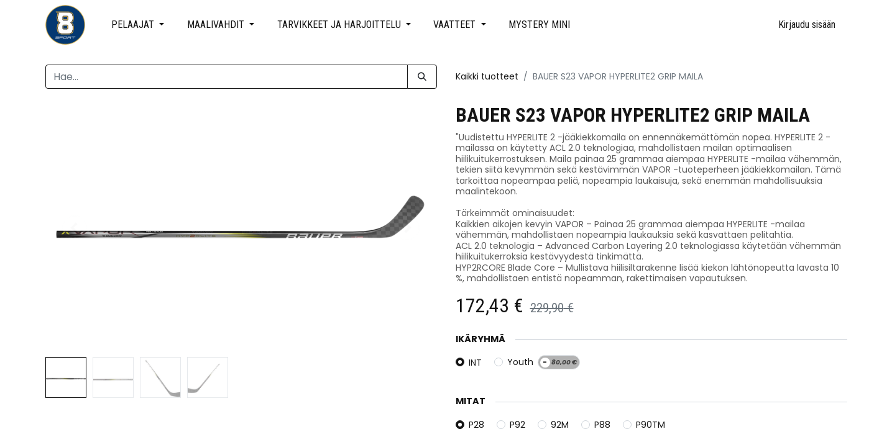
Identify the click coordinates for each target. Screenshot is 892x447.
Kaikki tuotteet (487, 76)
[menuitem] (539, 24)
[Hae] (422, 77)
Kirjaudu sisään (806, 24)
